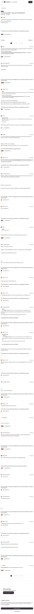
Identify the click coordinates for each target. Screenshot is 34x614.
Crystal (3, 134)
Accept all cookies (17, 608)
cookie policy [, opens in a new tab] (7, 604)
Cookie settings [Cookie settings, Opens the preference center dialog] (17, 611)
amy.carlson (4, 455)
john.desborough (5, 63)
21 (19, 43)
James (3, 46)
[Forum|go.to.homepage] (15, 2)
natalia (3, 565)
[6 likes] (5, 82)
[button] (2, 2)
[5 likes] (5, 150)
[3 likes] (5, 109)
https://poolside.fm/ (4, 567)
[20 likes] (6, 34)
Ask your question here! (8, 592)
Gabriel (3, 17)
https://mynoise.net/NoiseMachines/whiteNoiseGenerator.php (13, 52)
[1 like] (5, 199)
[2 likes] (5, 127)
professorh (4, 417)
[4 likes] (5, 56)
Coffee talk (4, 8)
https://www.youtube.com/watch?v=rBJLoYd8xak (9, 317)
